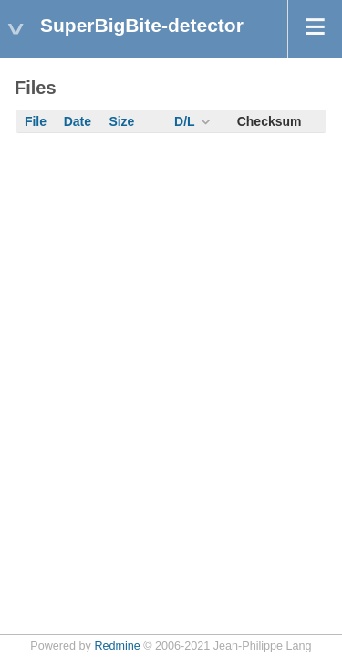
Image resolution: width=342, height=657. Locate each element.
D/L (184, 121)
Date (77, 121)
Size (121, 121)
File (36, 121)
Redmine (117, 646)
